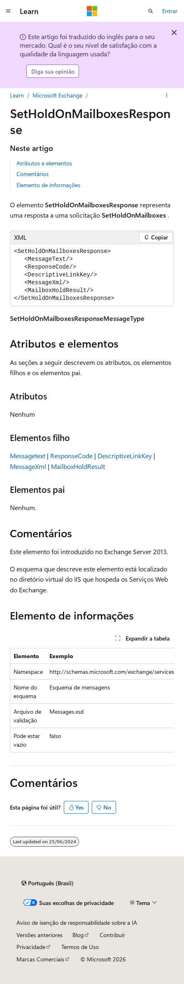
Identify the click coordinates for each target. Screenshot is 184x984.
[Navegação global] (8, 11)
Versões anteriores (39, 935)
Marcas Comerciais (40, 959)
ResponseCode (71, 455)
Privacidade (30, 947)
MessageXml (28, 466)
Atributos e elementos (44, 163)
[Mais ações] (167, 95)
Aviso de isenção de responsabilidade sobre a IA (76, 922)
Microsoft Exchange (57, 95)
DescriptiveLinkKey (125, 455)
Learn (17, 95)
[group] (92, 700)
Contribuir (112, 935)
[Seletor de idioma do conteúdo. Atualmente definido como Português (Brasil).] (47, 883)
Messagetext (27, 455)
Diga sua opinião (53, 71)
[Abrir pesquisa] (150, 11)
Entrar (169, 11)
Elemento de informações (48, 185)
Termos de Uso (80, 947)
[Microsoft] (92, 11)
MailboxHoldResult (78, 466)
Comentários (32, 174)
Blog (78, 935)
